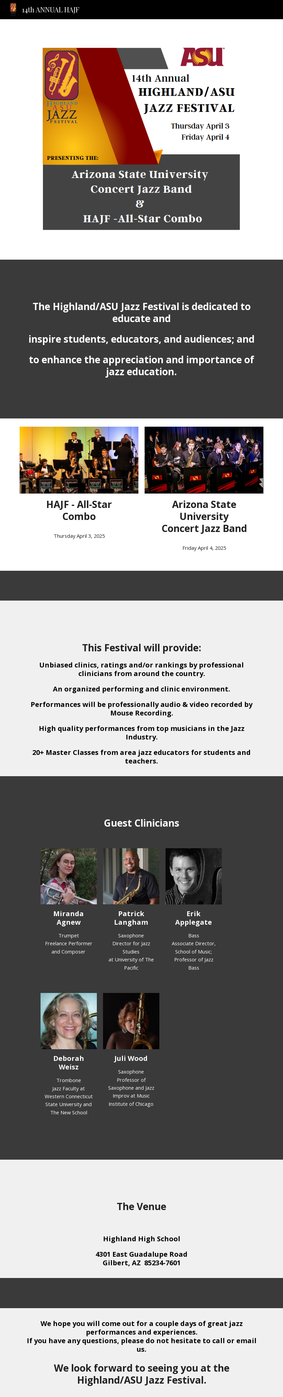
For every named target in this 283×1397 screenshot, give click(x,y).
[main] (141, 339)
